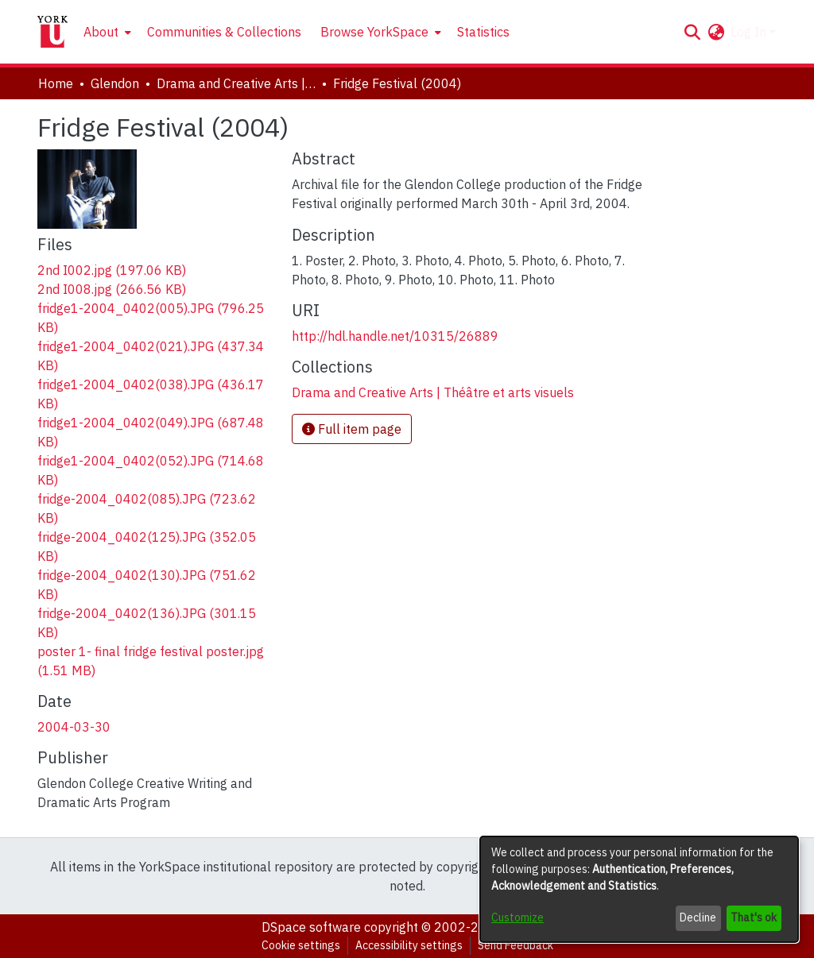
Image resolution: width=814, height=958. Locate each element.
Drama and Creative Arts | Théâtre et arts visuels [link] (236, 83)
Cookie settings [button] (301, 945)
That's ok (754, 917)
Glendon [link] (115, 83)
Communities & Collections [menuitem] (224, 32)
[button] (692, 31)
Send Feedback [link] (515, 945)
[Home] (52, 32)
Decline (698, 917)
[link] (111, 270)
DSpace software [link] (311, 927)
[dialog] (639, 889)
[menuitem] (105, 32)
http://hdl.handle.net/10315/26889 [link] (395, 336)
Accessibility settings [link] (409, 945)
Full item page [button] (351, 429)
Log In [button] (750, 32)
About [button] (100, 32)
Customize (517, 917)
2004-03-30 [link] (73, 727)
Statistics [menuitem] (483, 32)
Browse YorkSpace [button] (374, 32)
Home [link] (55, 83)
